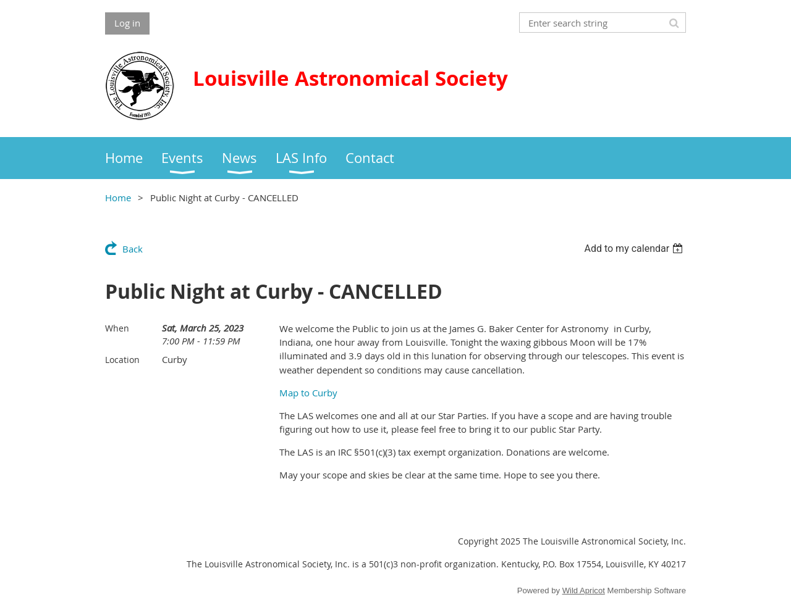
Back (132, 249)
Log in (127, 23)
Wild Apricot (583, 590)
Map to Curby (308, 392)
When (117, 328)
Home (118, 197)
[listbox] (635, 248)
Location (122, 359)
